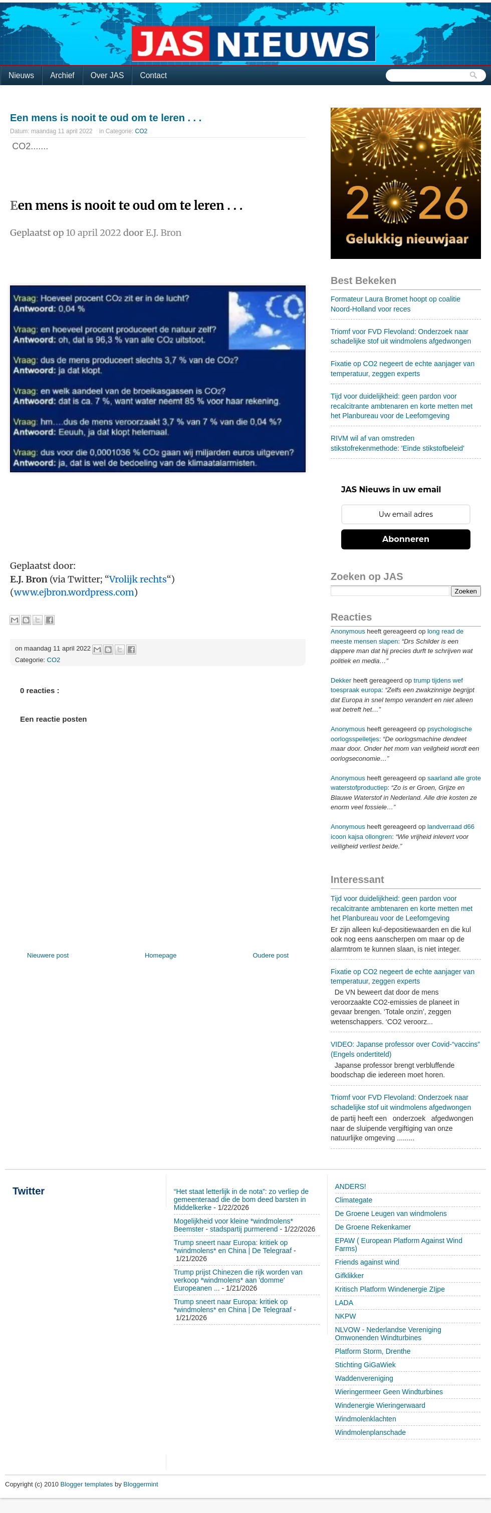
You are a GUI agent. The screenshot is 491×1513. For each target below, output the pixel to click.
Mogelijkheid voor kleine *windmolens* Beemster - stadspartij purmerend (233, 1225)
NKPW (345, 1316)
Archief (62, 75)
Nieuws (21, 75)
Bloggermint (140, 1484)
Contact (153, 75)
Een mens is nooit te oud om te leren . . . (105, 118)
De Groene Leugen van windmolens (391, 1213)
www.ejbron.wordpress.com (74, 592)
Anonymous (348, 631)
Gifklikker (349, 1276)
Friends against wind (367, 1262)
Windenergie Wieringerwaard (380, 1405)
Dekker (341, 680)
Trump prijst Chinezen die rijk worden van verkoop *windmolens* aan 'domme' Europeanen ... (238, 1280)
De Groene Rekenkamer (373, 1227)
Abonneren (405, 539)
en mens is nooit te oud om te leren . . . (130, 205)
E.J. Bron (164, 232)
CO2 (141, 131)
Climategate (354, 1200)
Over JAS (107, 75)
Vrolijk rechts (138, 579)
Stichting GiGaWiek (365, 1365)
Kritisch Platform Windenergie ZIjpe (390, 1289)
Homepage (161, 955)
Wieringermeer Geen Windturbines (389, 1392)
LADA (344, 1303)
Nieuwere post (48, 955)
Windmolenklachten (365, 1419)
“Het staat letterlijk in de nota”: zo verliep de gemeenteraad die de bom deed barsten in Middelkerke (241, 1199)
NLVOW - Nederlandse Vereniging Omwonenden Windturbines (388, 1334)
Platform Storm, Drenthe (373, 1351)
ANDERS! (350, 1186)
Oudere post (271, 955)
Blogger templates (88, 1484)
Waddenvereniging (364, 1378)
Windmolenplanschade (370, 1432)
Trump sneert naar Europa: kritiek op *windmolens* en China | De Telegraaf (233, 1247)
